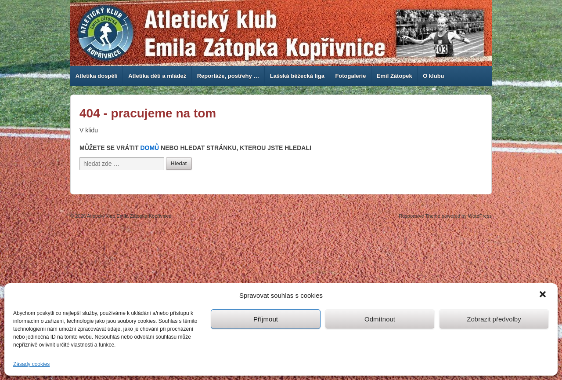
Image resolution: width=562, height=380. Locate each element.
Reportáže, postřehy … (228, 76)
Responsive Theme (419, 216)
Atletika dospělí (97, 76)
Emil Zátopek (394, 76)
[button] (543, 295)
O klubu (433, 76)
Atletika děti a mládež (157, 76)
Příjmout (265, 319)
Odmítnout (379, 319)
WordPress (480, 216)
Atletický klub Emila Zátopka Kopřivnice (128, 216)
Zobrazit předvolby (494, 319)
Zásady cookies (31, 364)
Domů (149, 147)
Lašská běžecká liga (297, 76)
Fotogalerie (350, 76)
